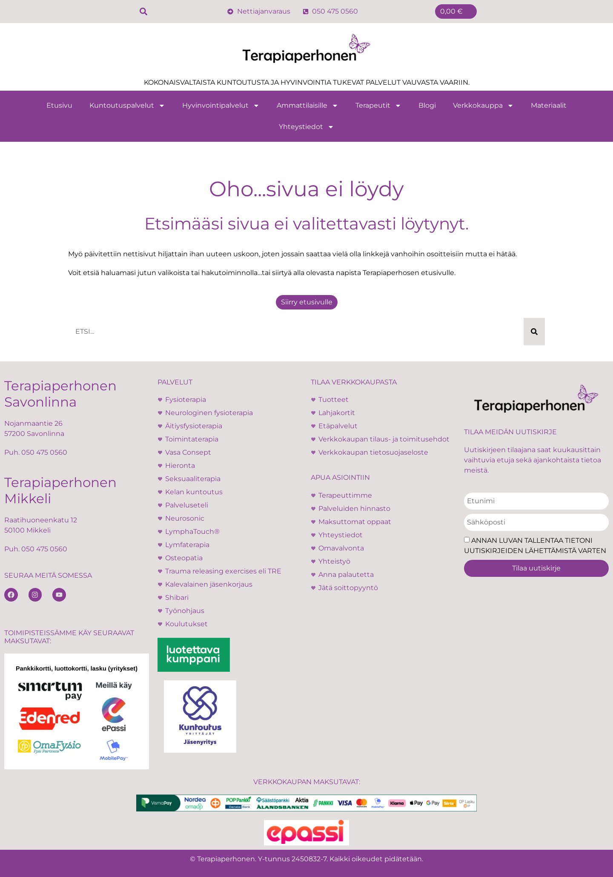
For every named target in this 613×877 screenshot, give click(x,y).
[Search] (534, 331)
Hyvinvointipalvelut (221, 105)
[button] (143, 12)
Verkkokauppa (483, 105)
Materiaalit (549, 105)
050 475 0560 (44, 452)
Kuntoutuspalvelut (127, 105)
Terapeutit (378, 105)
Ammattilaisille (307, 105)
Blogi (427, 105)
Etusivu (59, 105)
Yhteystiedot (306, 127)
